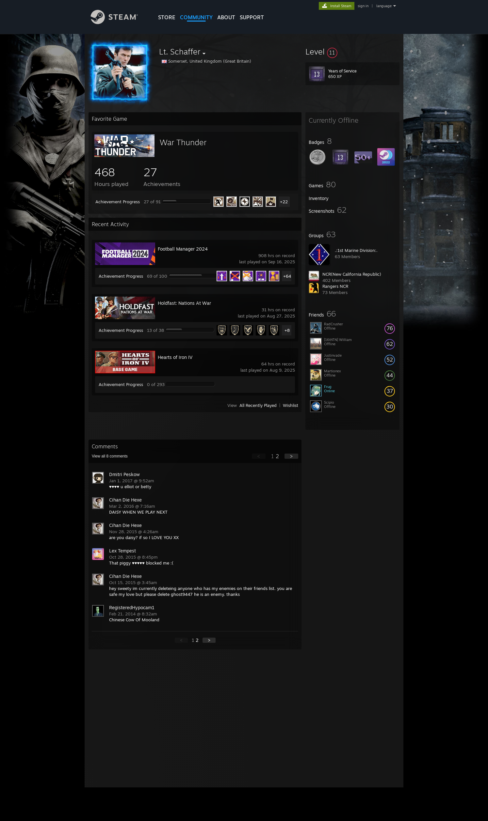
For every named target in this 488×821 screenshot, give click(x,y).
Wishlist (290, 405)
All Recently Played (258, 405)
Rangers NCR (335, 286)
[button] (352, 51)
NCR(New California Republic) (351, 274)
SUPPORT (252, 17)
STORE (166, 17)
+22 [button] (284, 201)
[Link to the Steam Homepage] (119, 22)
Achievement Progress (117, 201)
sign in (363, 6)
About (226, 17)
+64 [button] (287, 276)
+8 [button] (287, 330)
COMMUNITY (196, 17)
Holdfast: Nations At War (184, 303)
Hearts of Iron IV (175, 357)
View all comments (110, 456)
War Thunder (183, 142)
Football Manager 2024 (183, 249)
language (384, 6)
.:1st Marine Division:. (356, 250)
